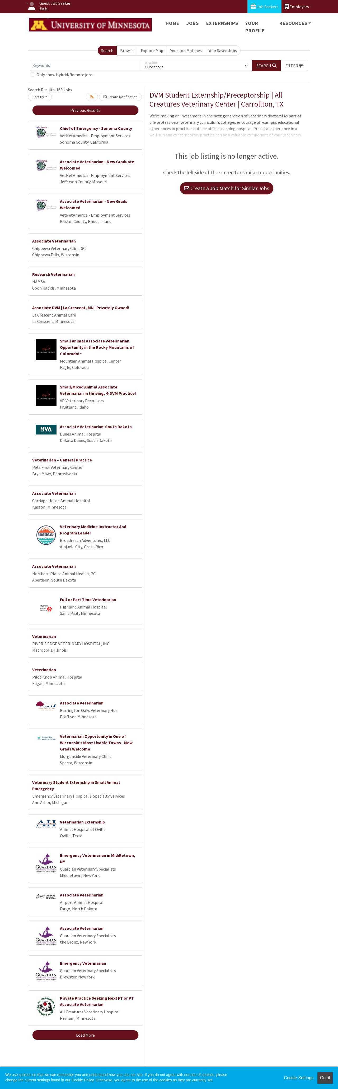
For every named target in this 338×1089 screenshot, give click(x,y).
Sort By (38, 96)
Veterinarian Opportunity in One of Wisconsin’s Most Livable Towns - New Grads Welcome (96, 743)
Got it (325, 1078)
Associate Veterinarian (54, 241)
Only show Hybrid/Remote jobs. (64, 74)
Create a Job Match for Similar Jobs (226, 188)
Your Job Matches (186, 50)
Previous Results (85, 110)
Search (107, 50)
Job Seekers (264, 6)
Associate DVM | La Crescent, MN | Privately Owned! (80, 307)
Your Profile (255, 27)
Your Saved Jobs (223, 50)
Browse (127, 50)
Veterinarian (44, 636)
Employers (297, 6)
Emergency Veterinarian (83, 963)
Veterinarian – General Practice (62, 460)
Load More (85, 1035)
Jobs (192, 23)
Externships (222, 23)
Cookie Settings (298, 1078)
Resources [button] (293, 23)
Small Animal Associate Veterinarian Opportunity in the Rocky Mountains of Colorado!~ (97, 347)
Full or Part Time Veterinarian (88, 599)
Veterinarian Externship (82, 822)
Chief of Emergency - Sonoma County (96, 128)
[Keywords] (85, 65)
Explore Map (152, 50)
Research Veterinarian (53, 274)
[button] (294, 65)
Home (172, 23)
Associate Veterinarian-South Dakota (96, 426)
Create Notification (120, 96)
